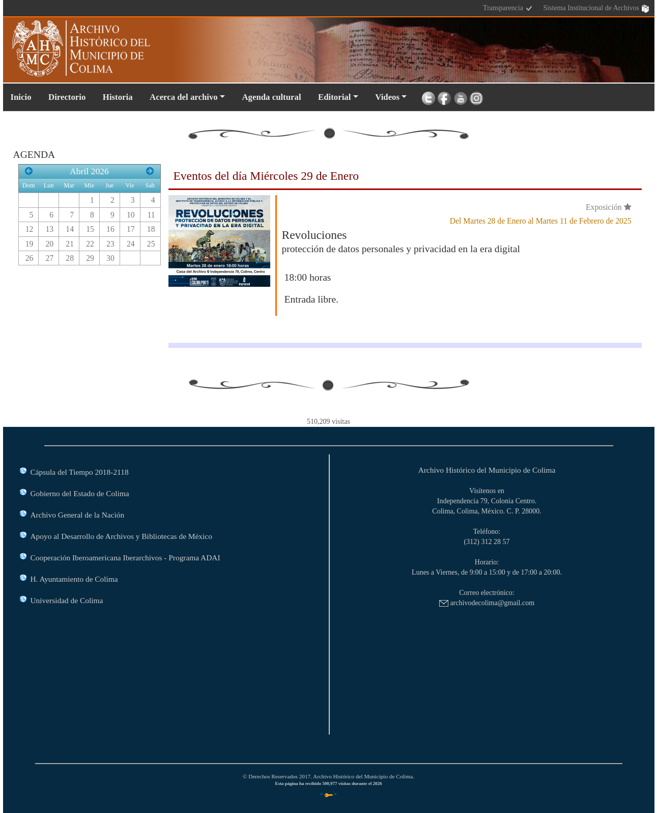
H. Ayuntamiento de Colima (74, 579)
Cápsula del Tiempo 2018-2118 (80, 472)
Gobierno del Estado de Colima (80, 493)
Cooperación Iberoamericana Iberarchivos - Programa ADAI (125, 557)
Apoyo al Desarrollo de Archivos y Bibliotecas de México (121, 536)
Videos (387, 97)
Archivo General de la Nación (78, 514)
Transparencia (508, 8)
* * (328, 795)
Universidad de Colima (67, 600)
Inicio (21, 97)
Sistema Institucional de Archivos (596, 8)
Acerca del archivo (184, 97)
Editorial (334, 97)
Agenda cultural (271, 97)
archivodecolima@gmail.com (486, 603)
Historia (118, 97)
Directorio (66, 97)
